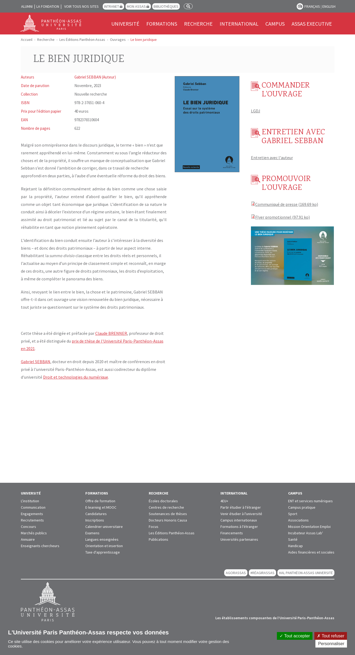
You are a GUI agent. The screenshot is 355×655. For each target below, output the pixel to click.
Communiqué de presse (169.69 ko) (286, 204)
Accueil (26, 39)
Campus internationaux (238, 520)
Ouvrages (118, 39)
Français (312, 6)
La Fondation (47, 6)
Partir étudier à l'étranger (240, 507)
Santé (292, 539)
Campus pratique (301, 507)
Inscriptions (94, 520)
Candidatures (96, 513)
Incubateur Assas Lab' (305, 533)
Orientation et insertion (104, 545)
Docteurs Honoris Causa (168, 520)
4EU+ (224, 501)
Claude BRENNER (111, 333)
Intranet (111, 6)
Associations (298, 520)
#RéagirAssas (262, 572)
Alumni (27, 6)
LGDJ (255, 110)
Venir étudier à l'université (241, 513)
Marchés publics (34, 533)
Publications (158, 539)
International (239, 23)
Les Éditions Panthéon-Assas (82, 39)
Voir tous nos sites (81, 6)
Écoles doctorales (163, 501)
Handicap (295, 545)
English (328, 6)
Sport (292, 513)
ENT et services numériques (310, 501)
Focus (153, 526)
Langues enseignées (102, 539)
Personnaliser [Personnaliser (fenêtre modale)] (331, 643)
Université (125, 23)
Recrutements (32, 520)
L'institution (30, 501)
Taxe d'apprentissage (102, 552)
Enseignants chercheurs (40, 545)
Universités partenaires (239, 539)
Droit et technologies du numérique (75, 377)
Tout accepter (295, 636)
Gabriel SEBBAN (35, 361)
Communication (33, 507)
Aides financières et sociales (311, 552)
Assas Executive (312, 23)
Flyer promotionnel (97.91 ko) (282, 217)
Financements (231, 533)
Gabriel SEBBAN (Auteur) (95, 77)
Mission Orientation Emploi (309, 526)
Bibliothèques (166, 6)
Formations (161, 23)
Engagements (32, 513)
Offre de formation (100, 501)
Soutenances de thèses (168, 513)
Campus (275, 23)
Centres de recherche (166, 507)
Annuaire (28, 539)
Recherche (198, 23)
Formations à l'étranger (239, 526)
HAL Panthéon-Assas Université (306, 572)
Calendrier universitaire (104, 526)
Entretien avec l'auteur (272, 157)
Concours (28, 526)
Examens (92, 533)
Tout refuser (330, 636)
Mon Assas (136, 6)
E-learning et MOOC (100, 507)
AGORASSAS (236, 572)
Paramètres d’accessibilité (300, 6)
